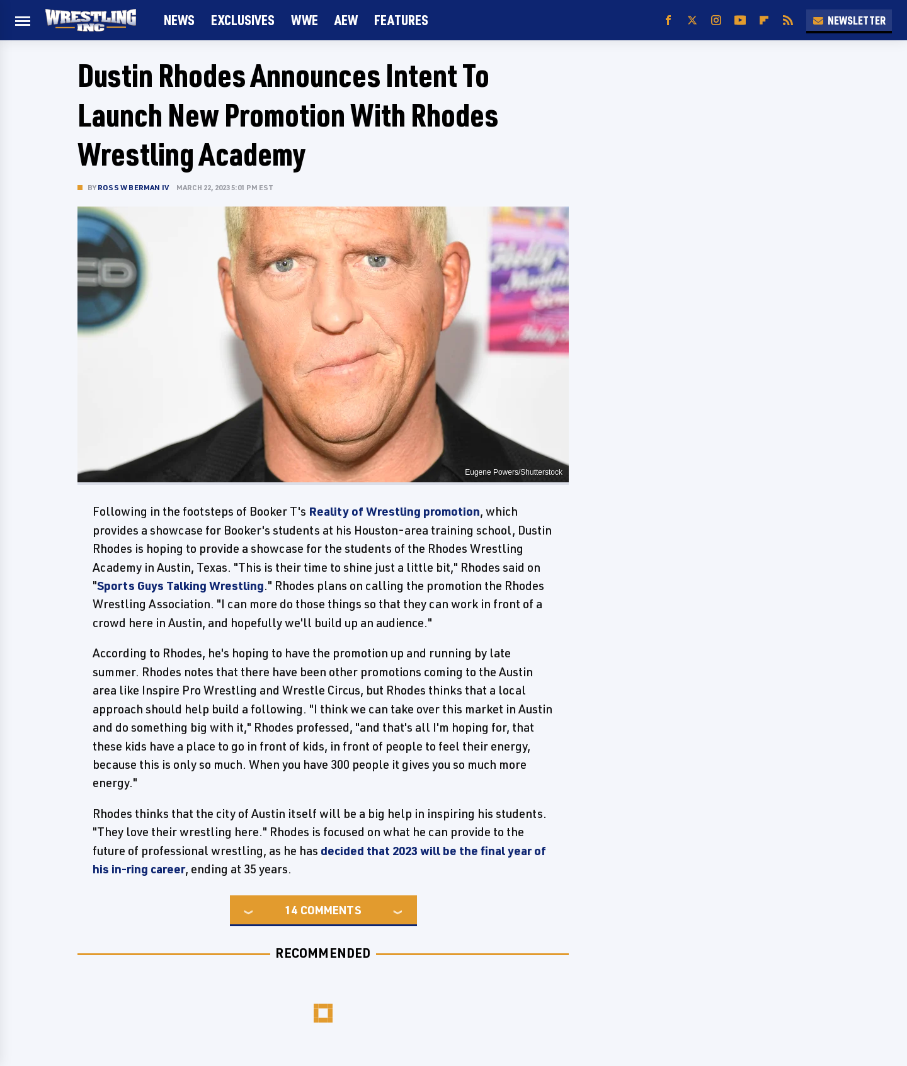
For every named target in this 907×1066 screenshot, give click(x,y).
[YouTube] (740, 20)
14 (291, 910)
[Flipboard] (764, 20)
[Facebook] (668, 20)
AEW (346, 19)
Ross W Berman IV (133, 187)
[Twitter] (692, 20)
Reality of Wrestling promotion (394, 511)
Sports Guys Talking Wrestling (180, 585)
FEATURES (401, 19)
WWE (304, 19)
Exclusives (243, 19)
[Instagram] (716, 20)
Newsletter (849, 20)
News (179, 19)
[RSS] (788, 20)
